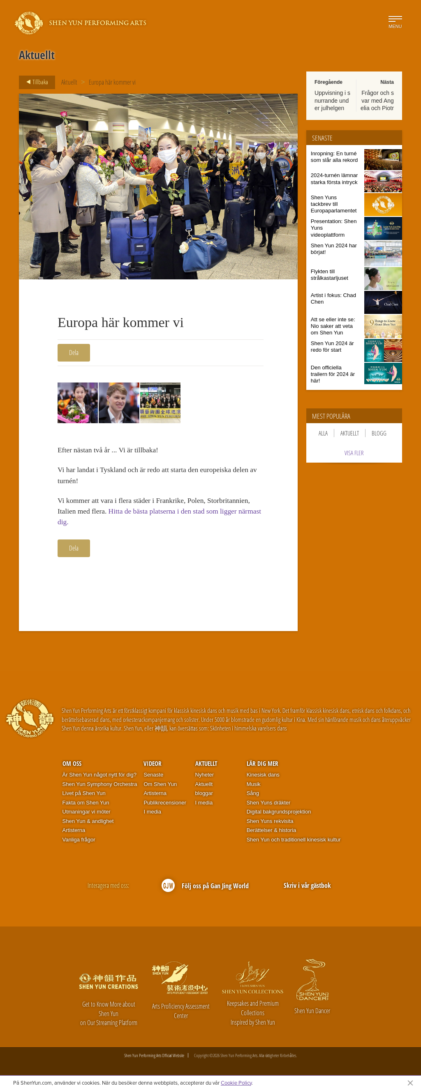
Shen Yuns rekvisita (270, 823)
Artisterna (74, 833)
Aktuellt (69, 82)
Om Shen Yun (160, 786)
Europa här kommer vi (112, 82)
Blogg (379, 433)
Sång (253, 796)
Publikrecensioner (164, 805)
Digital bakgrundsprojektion (279, 814)
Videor (152, 766)
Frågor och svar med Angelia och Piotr (377, 100)
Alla (323, 433)
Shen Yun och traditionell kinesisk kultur (294, 842)
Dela (74, 352)
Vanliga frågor (78, 842)
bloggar (204, 796)
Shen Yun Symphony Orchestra (99, 786)
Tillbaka (34, 82)
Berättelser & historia (271, 833)
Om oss (71, 766)
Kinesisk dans (263, 777)
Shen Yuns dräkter (269, 805)
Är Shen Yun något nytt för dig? (99, 777)
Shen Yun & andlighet (88, 823)
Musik (254, 786)
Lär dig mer (262, 766)
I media (152, 814)
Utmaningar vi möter (86, 814)
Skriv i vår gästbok (307, 887)
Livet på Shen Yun (84, 796)
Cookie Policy (236, 1082)
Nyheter (204, 777)
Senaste (153, 777)
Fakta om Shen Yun (85, 805)
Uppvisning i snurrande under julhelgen (332, 100)
